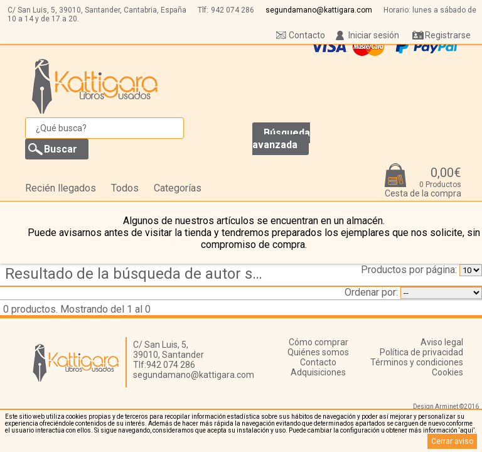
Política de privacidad (421, 352)
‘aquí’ (466, 430)
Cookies (447, 372)
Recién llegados (60, 188)
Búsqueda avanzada (281, 139)
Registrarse (448, 35)
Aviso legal (441, 342)
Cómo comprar (318, 342)
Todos (125, 188)
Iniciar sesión (373, 35)
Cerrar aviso (452, 441)
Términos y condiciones (416, 362)
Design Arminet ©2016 (446, 406)
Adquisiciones (318, 372)
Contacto (307, 35)
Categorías (177, 188)
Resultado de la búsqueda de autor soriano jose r (140, 273)
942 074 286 (232, 10)
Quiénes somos (318, 352)
